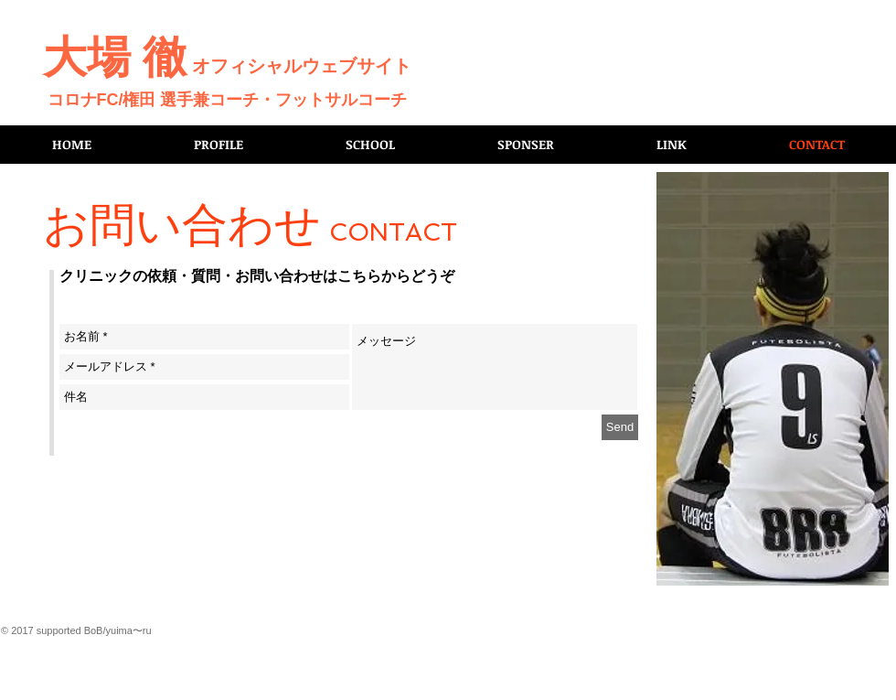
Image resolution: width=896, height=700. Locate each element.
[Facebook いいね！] (856, 19)
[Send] (620, 427)
